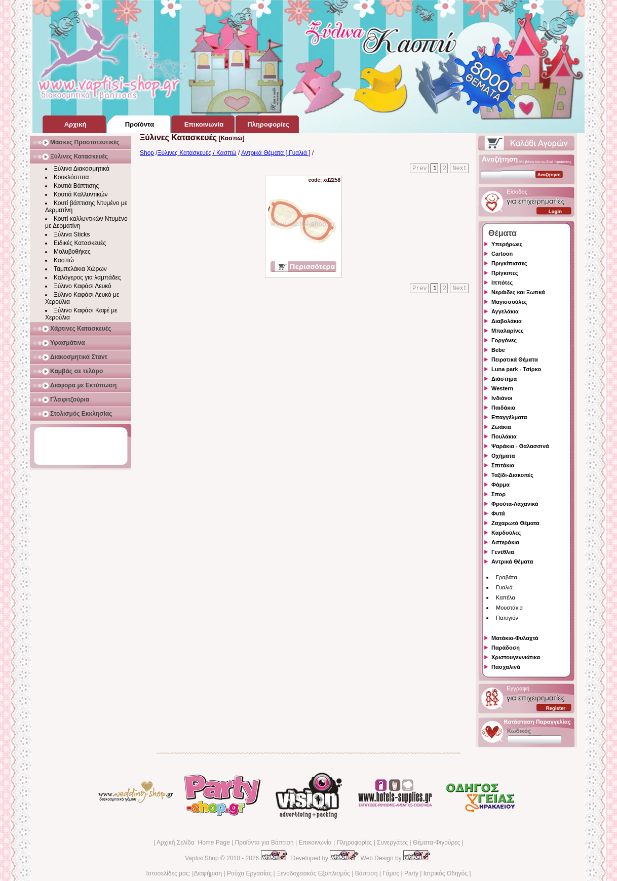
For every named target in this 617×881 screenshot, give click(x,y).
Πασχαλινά (505, 667)
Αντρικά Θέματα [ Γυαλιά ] (276, 152)
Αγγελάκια (505, 311)
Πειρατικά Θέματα (514, 359)
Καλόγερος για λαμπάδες (87, 277)
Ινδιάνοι (502, 398)
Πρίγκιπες (504, 273)
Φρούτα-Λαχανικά (514, 504)
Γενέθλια (502, 552)
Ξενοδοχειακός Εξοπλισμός (313, 873)
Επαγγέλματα (509, 417)
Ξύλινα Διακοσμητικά (81, 168)
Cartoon (502, 254)
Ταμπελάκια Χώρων (80, 268)
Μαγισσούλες (509, 302)
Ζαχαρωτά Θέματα (515, 523)
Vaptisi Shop (202, 858)
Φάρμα (500, 485)
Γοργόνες (504, 340)
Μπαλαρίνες (507, 331)
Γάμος (390, 873)
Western (502, 388)
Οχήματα (503, 456)
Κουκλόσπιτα (71, 177)
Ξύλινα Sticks (72, 234)
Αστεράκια (505, 542)
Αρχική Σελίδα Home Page (193, 842)
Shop (147, 152)
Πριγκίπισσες (509, 263)
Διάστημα (504, 379)
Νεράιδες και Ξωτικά (518, 292)
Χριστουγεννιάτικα (515, 657)
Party (411, 873)
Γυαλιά (504, 587)
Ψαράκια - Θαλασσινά (520, 446)
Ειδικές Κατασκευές (80, 243)
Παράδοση (505, 648)
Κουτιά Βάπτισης (76, 185)
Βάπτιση (366, 873)
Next (459, 168)
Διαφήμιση (208, 873)
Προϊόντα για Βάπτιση (264, 842)
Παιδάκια (503, 408)
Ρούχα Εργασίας (249, 873)
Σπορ (498, 494)
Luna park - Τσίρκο (516, 369)
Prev (419, 168)
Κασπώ (64, 260)
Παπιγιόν (507, 618)
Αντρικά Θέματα (512, 561)
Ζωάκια (501, 427)
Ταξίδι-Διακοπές (512, 475)
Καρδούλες (506, 533)
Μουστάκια (509, 608)
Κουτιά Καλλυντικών (80, 194)
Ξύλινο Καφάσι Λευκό (82, 286)
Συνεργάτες (392, 842)
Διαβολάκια (506, 321)
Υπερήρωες (507, 244)
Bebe (498, 350)
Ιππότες (502, 282)
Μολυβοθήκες (72, 251)
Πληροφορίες (354, 842)
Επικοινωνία (314, 842)
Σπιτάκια (502, 465)
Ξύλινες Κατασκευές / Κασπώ (197, 152)
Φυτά (498, 513)
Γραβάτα (506, 577)
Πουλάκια (504, 436)
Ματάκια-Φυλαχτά (514, 638)
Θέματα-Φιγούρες (436, 842)
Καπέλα (505, 597)
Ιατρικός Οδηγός (445, 873)
